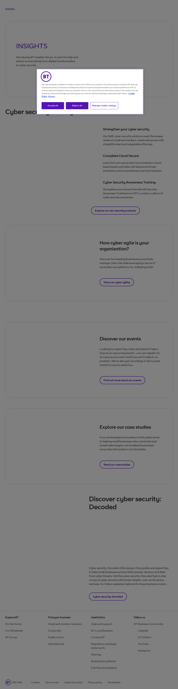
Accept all (53, 105)
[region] (90, 91)
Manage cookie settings (104, 105)
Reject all (77, 105)
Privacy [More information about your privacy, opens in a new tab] (51, 96)
